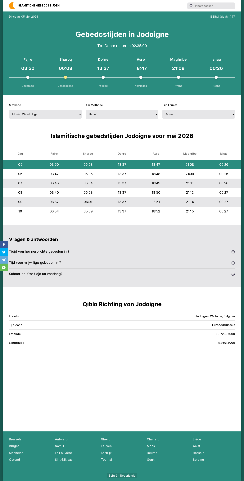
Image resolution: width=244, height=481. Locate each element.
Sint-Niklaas (63, 459)
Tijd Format (169, 105)
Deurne (152, 453)
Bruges (14, 446)
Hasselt (198, 453)
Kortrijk (106, 453)
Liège (197, 439)
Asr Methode (94, 105)
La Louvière (63, 453)
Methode (15, 105)
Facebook (4, 244)
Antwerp (61, 439)
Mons (151, 446)
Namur (59, 446)
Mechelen (16, 453)
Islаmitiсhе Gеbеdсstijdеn (38, 5)
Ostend (14, 459)
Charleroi (153, 439)
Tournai (106, 459)
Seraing (198, 459)
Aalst (196, 446)
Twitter (4, 252)
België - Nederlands (122, 475)
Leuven (106, 446)
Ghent (105, 439)
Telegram (4, 260)
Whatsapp (4, 267)
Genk (151, 459)
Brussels (15, 439)
